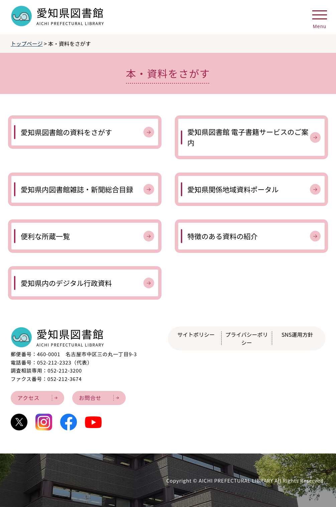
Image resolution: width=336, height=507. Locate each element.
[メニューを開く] (320, 17)
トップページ (27, 43)
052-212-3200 (64, 370)
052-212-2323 (54, 362)
